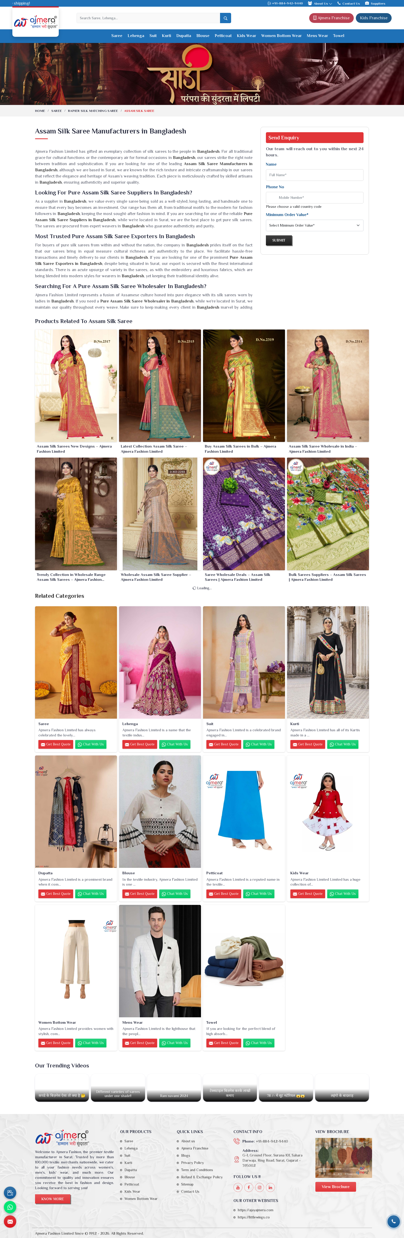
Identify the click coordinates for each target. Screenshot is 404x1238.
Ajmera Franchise (331, 18)
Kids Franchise (374, 18)
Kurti (166, 35)
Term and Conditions (197, 1170)
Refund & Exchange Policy (202, 1177)
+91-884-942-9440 (285, 3)
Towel (338, 35)
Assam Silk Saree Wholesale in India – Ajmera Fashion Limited (323, 448)
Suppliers (375, 3)
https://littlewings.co (254, 1217)
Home (40, 111)
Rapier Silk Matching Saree (93, 111)
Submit (278, 240)
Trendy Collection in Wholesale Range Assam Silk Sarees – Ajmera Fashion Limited (71, 577)
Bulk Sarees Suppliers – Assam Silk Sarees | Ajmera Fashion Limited (327, 577)
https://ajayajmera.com (255, 1210)
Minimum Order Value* (287, 214)
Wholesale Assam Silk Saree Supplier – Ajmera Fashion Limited (156, 577)
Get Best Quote (56, 744)
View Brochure (336, 1186)
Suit (153, 35)
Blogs (185, 1155)
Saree (116, 35)
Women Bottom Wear (281, 35)
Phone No (275, 187)
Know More (52, 1199)
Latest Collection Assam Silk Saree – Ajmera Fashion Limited (154, 448)
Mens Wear (317, 35)
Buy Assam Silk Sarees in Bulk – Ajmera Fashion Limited (240, 448)
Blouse (202, 35)
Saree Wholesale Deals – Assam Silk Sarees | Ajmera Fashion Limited (237, 577)
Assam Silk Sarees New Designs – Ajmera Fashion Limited (74, 448)
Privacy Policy (192, 1163)
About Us (320, 3)
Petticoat (223, 35)
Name (271, 164)
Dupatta (183, 35)
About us (188, 1141)
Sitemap (187, 1184)
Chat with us (91, 744)
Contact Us (349, 3)
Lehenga (136, 35)
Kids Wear (246, 35)
